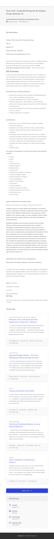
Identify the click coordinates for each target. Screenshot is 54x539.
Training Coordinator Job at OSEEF (21, 391)
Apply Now (27, 491)
